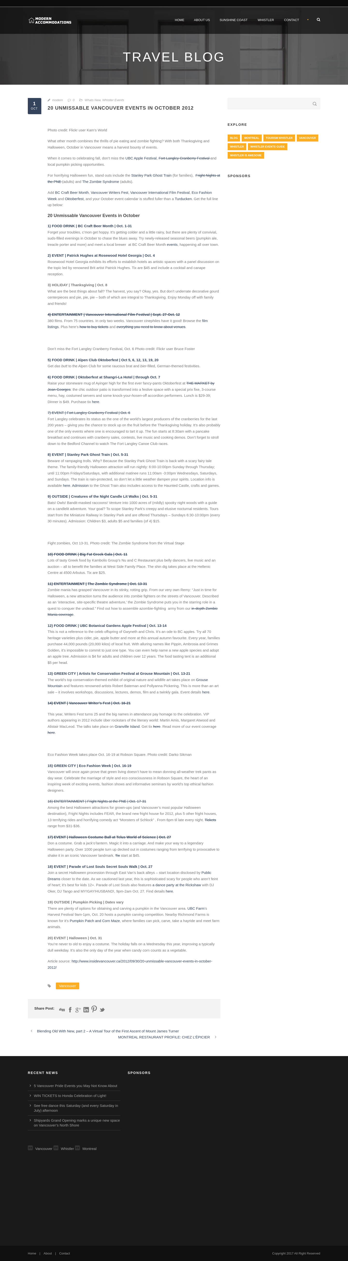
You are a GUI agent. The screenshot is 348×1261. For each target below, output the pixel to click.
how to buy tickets (94, 327)
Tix (117, 855)
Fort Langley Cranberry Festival (184, 158)
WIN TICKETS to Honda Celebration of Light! (70, 1096)
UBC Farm (195, 908)
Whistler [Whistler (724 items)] (237, 146)
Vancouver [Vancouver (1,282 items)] (307, 137)
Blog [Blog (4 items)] (234, 137)
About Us (202, 20)
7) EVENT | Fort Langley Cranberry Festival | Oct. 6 (89, 413)
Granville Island (127, 726)
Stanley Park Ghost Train (151, 175)
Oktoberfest (74, 199)
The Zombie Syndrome (100, 182)
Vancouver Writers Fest (109, 192)
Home (179, 20)
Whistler (266, 20)
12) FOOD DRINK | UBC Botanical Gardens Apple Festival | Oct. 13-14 (107, 625)
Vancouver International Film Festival (160, 192)
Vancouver (67, 986)
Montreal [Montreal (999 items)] (251, 137)
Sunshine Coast (234, 20)
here (95, 402)
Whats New (93, 100)
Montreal (85, 1149)
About (48, 1253)
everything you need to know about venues (150, 327)
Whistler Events (113, 100)
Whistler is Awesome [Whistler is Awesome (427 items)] (246, 155)
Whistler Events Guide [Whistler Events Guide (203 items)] (267, 146)
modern (57, 100)
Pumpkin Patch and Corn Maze (95, 921)
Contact (291, 20)
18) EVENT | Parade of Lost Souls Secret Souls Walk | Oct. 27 (100, 866)
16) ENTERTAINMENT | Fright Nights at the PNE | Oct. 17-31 (97, 801)
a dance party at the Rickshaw (176, 885)
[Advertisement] (274, 218)
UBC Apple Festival (140, 158)
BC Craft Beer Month (72, 192)
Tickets (210, 820)
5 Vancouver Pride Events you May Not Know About (75, 1086)
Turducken (183, 199)
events (172, 244)
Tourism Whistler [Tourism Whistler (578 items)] (279, 137)
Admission (80, 485)
